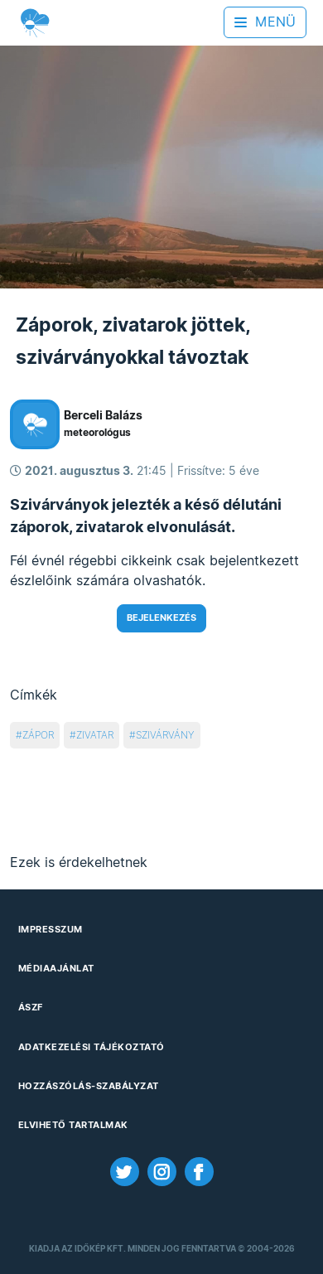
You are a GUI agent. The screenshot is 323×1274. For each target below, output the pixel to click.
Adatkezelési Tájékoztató (91, 1047)
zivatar (94, 735)
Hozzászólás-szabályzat (88, 1086)
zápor (38, 735)
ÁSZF (30, 1007)
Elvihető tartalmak (73, 1125)
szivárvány (165, 735)
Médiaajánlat (56, 968)
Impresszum (50, 929)
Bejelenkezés (161, 617)
